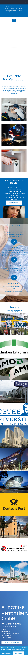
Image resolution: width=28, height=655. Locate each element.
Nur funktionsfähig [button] (6, 653)
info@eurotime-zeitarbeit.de (16, 6)
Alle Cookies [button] (18, 653)
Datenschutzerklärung (14, 12)
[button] (14, 203)
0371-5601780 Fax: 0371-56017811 (15, 8)
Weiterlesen (21, 649)
